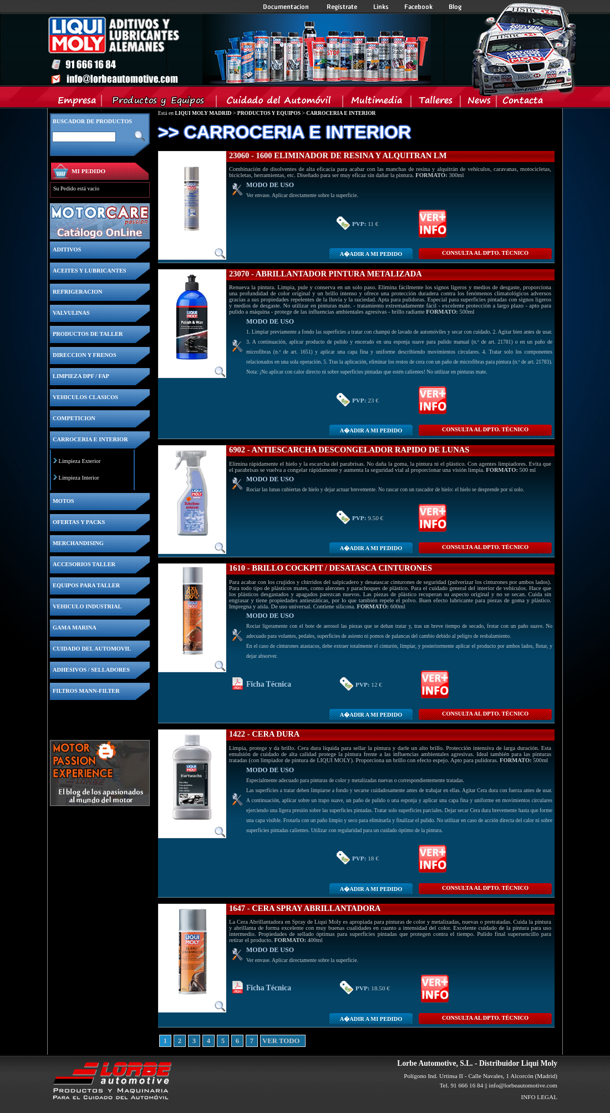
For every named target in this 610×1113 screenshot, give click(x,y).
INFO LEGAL (539, 1097)
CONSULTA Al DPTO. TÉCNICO (485, 253)
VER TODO (266, 1041)
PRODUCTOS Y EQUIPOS (269, 113)
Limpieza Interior (79, 478)
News (479, 102)
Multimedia (377, 102)
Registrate (342, 6)
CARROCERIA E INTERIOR (340, 113)
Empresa (77, 102)
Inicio (239, 49)
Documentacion (287, 6)
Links (381, 6)
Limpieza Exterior (80, 461)
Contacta (522, 102)
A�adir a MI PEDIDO (371, 254)
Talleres (436, 102)
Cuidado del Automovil (280, 102)
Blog (455, 6)
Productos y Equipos (159, 102)
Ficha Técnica (268, 684)
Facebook (419, 6)
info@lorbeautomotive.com (523, 1085)
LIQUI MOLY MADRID (203, 113)
